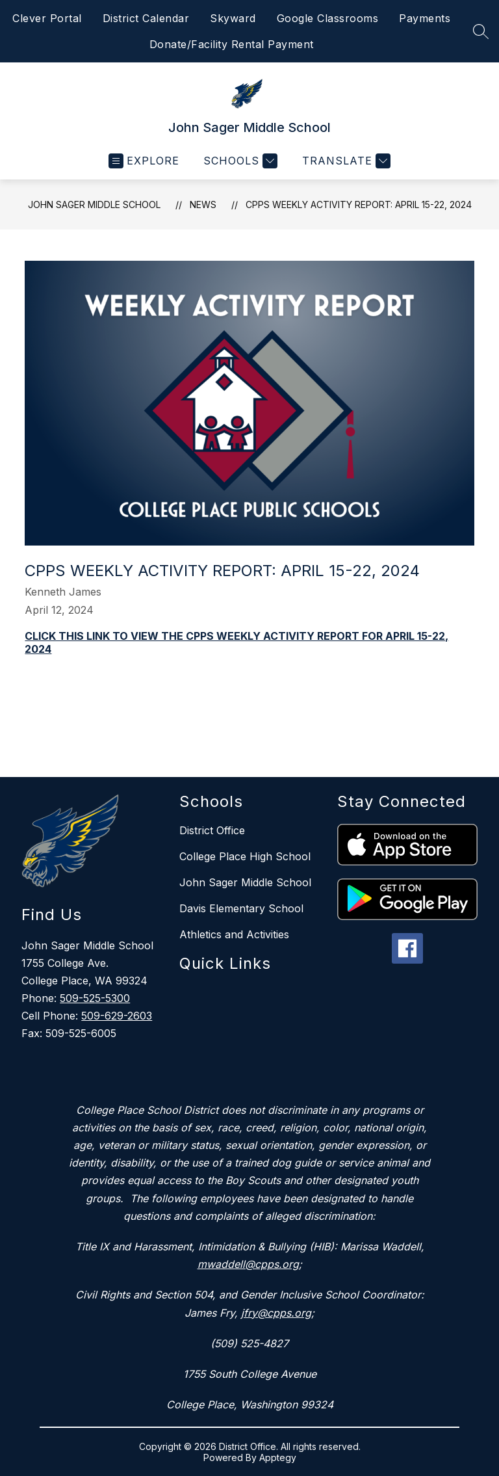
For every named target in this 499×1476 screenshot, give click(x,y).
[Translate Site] (344, 161)
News (203, 204)
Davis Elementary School (241, 908)
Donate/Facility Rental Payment (231, 44)
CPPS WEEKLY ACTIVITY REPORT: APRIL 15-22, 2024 (359, 204)
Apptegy (277, 1457)
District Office (212, 830)
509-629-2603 (116, 1015)
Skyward (233, 18)
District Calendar (146, 18)
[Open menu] (144, 161)
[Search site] (481, 31)
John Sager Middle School (94, 204)
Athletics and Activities (234, 934)
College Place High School (245, 856)
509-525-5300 (95, 998)
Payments (424, 18)
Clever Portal (47, 18)
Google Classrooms (328, 18)
